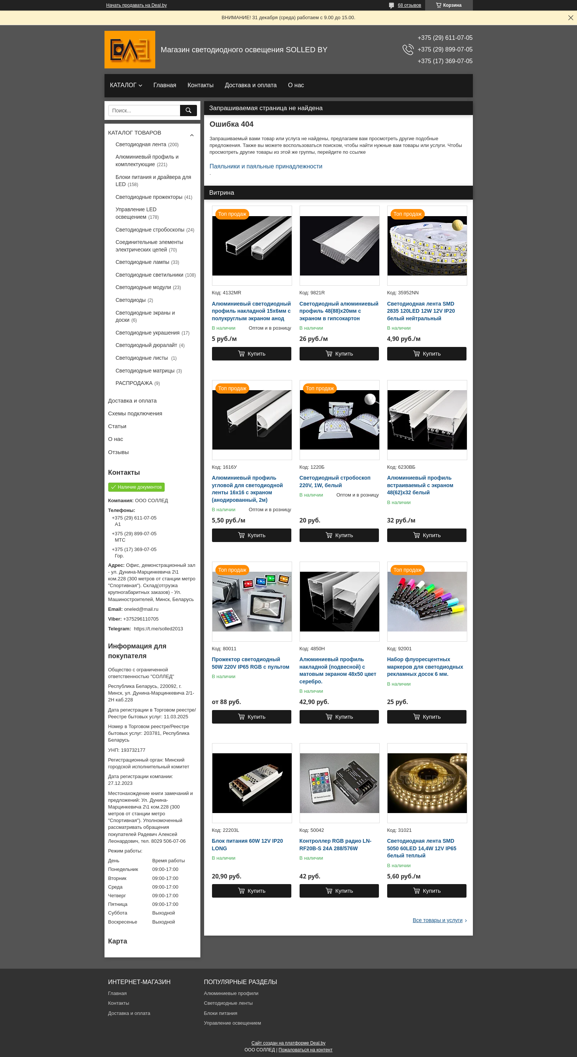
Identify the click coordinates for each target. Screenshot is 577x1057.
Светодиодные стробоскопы (150, 230)
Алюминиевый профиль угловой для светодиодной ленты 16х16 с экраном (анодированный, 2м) (247, 489)
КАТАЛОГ (123, 85)
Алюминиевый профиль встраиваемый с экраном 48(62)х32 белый (420, 485)
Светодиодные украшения (148, 333)
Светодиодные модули (143, 287)
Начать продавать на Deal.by (136, 5)
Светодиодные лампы (143, 262)
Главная (164, 85)
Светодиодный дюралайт (146, 345)
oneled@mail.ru (141, 609)
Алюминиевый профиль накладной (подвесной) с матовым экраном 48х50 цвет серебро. (338, 670)
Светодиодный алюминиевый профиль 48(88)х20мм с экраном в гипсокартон (339, 311)
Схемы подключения (135, 413)
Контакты (201, 85)
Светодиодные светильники (149, 275)
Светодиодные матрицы (145, 371)
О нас (296, 85)
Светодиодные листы (143, 358)
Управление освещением (232, 1023)
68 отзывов (409, 5)
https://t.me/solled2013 (158, 628)
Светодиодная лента (141, 144)
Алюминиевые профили (231, 993)
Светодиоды (131, 300)
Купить (256, 353)
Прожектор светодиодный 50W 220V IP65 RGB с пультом (250, 663)
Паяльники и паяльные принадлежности (266, 166)
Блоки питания (221, 1013)
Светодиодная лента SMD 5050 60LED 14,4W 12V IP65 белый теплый (421, 848)
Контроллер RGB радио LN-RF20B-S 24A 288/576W (336, 844)
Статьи (117, 426)
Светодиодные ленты (228, 1003)
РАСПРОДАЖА (134, 383)
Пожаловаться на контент (305, 1049)
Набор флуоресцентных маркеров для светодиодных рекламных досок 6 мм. (425, 666)
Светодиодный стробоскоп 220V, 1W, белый (335, 481)
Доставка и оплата (251, 85)
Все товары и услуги (438, 920)
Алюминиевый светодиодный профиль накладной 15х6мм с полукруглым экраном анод (251, 311)
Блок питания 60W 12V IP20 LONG (247, 844)
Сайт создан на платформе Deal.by (288, 1043)
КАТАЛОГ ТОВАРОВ (134, 132)
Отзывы (118, 452)
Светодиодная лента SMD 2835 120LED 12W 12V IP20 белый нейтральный (421, 311)
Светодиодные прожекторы (149, 197)
